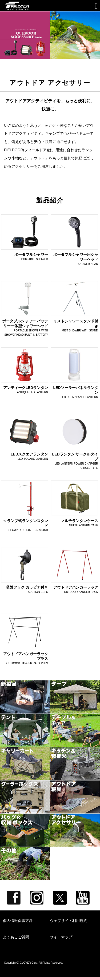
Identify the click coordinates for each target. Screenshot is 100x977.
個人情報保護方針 (18, 920)
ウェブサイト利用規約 (68, 920)
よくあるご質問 (16, 937)
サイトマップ (61, 937)
